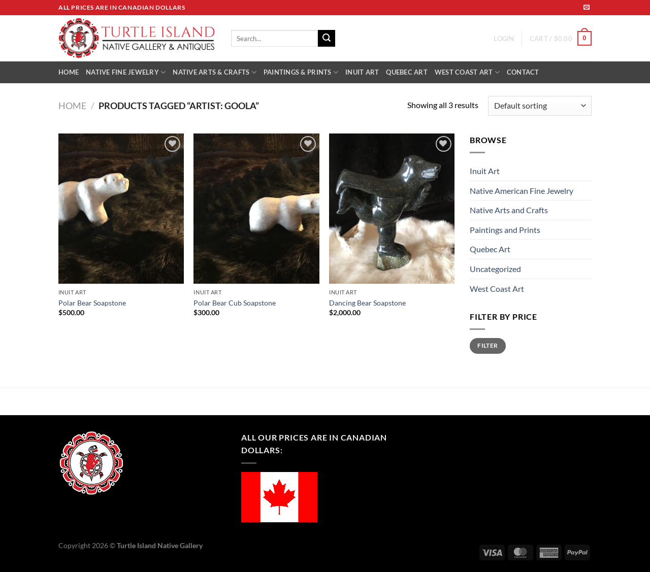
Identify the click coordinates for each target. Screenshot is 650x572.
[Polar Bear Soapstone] (121, 208)
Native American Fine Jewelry (521, 190)
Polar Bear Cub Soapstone (234, 302)
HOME (68, 72)
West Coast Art (497, 288)
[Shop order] (540, 106)
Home (72, 105)
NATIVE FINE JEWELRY (126, 72)
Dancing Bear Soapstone (367, 302)
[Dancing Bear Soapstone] (391, 208)
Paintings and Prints (505, 229)
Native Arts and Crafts (509, 210)
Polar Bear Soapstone (92, 302)
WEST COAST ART (467, 72)
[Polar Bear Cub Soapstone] (256, 208)
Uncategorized (495, 269)
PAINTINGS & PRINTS (301, 72)
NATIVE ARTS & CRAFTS (214, 72)
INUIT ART (362, 72)
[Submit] (326, 38)
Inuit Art (485, 171)
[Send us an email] (586, 7)
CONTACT (523, 72)
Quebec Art (490, 249)
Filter (487, 345)
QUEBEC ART (407, 72)
